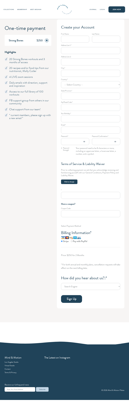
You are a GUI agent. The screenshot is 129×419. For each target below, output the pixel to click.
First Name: (65, 34)
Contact (7, 369)
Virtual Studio (10, 365)
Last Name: (96, 34)
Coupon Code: (66, 208)
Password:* (64, 136)
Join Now (117, 9)
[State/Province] (90, 96)
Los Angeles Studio (11, 362)
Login (102, 9)
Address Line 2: (66, 57)
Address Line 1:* (66, 45)
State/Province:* (66, 91)
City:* (63, 68)
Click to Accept (69, 182)
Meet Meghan (35, 9)
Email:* (63, 125)
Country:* (64, 79)
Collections (8, 9)
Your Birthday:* (66, 114)
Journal (93, 9)
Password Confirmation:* (100, 136)
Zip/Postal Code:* (67, 102)
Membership (22, 9)
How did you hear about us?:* (84, 278)
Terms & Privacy (10, 372)
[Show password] (84, 141)
